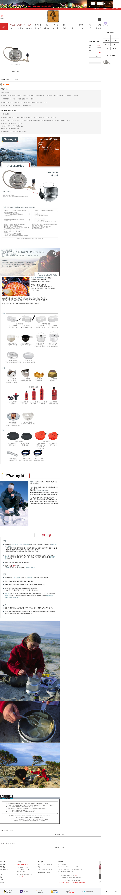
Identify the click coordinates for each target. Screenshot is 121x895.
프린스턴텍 (29, 28)
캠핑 (64, 25)
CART (115, 41)
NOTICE (107, 37)
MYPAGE (115, 37)
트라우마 (55, 28)
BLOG (115, 48)
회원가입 (99, 9)
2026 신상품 (12, 25)
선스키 (64, 28)
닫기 (119, 3)
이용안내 (2, 864)
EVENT (107, 41)
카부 (90, 28)
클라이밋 (20, 28)
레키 (73, 28)
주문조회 (112, 9)
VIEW (76, 875)
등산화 (29, 25)
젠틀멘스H (46, 28)
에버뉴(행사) (99, 28)
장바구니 (118, 9)
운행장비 (81, 25)
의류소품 (99, 25)
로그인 (94, 9)
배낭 (47, 25)
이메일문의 (20, 876)
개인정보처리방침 (5, 869)
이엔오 (81, 28)
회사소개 (2, 862)
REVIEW (107, 45)
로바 (12, 28)
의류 (90, 25)
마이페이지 (105, 9)
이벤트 (2, 874)
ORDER (115, 45)
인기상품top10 (21, 25)
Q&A (106, 48)
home (98, 34)
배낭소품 (55, 25)
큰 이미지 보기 (16, 71)
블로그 (2, 882)
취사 (73, 25)
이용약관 (2, 867)
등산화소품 (38, 25)
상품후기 (2, 877)
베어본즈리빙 (38, 28)
